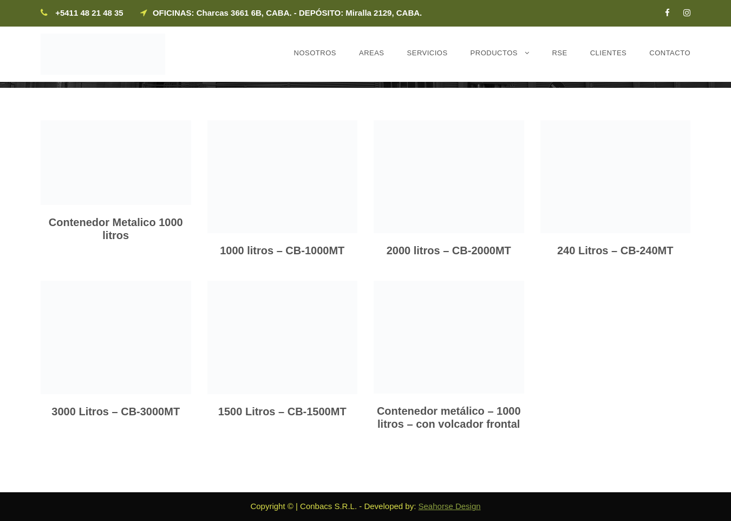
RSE (559, 53)
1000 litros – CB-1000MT (282, 250)
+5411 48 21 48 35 (89, 12)
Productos (494, 53)
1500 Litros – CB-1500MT (282, 411)
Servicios (427, 53)
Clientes (608, 53)
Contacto (669, 53)
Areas (371, 53)
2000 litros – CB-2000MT (449, 250)
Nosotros (315, 53)
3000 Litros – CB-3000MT (115, 411)
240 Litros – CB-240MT (615, 250)
